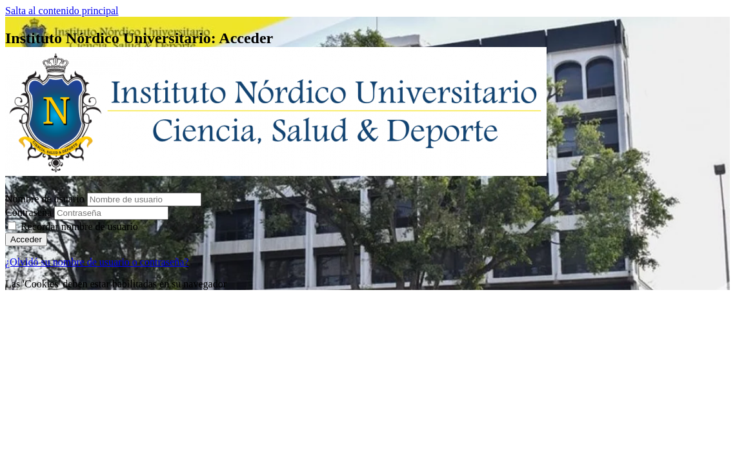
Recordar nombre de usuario (79, 226)
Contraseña (28, 212)
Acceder (26, 239)
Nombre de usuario (46, 198)
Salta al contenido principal (62, 10)
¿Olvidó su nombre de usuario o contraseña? (96, 261)
